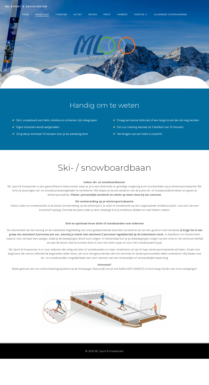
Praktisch (42, 14)
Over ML (141, 14)
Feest (107, 14)
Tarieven (61, 14)
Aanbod (122, 14)
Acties (78, 14)
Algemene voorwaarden (170, 14)
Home (25, 14)
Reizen (92, 14)
